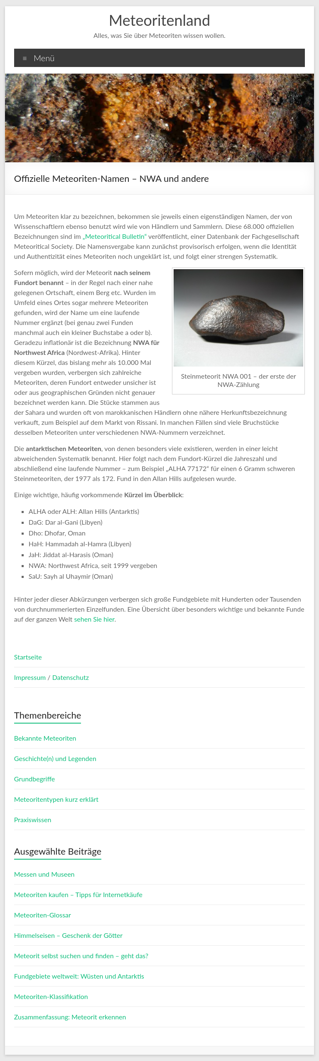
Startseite (28, 657)
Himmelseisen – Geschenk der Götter (68, 935)
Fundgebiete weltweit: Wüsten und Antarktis (79, 976)
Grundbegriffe (34, 779)
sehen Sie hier (94, 619)
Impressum (30, 677)
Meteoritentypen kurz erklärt (56, 799)
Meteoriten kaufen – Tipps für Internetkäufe (78, 894)
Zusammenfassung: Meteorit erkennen (70, 1017)
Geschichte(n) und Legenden (55, 758)
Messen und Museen (44, 874)
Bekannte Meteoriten (45, 738)
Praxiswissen (32, 819)
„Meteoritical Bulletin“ (115, 236)
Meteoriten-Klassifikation (51, 996)
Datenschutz (70, 677)
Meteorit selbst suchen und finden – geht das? (81, 955)
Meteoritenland (159, 20)
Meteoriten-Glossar (42, 915)
